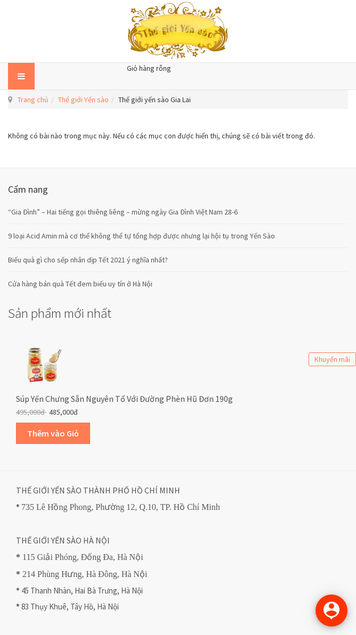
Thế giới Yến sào (83, 99)
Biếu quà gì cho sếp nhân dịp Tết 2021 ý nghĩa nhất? (88, 260)
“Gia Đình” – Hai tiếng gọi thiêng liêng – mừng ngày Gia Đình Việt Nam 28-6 (123, 212)
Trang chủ (33, 99)
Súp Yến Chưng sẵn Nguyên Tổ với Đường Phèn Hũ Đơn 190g (124, 398)
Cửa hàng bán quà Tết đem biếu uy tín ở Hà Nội (80, 283)
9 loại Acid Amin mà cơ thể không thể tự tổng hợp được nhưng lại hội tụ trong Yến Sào (141, 236)
